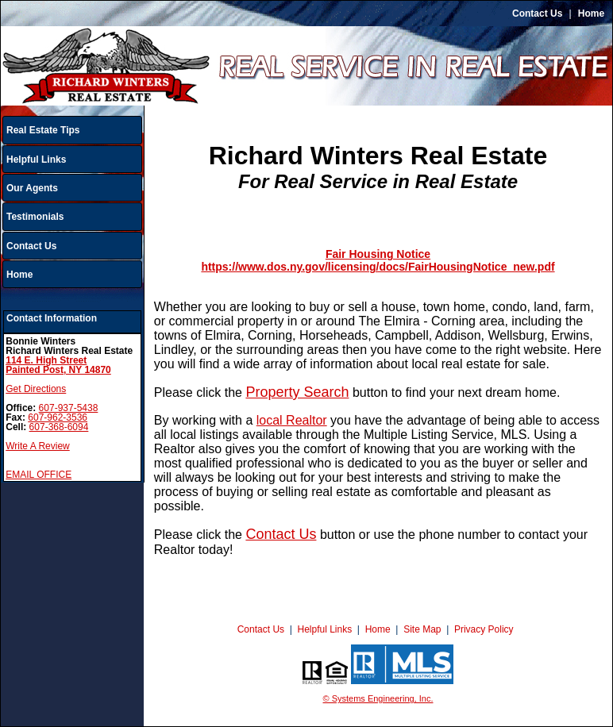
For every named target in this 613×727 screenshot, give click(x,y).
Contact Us (537, 13)
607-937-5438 (68, 408)
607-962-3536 (57, 417)
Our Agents (32, 188)
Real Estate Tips (42, 130)
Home (591, 13)
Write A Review (37, 446)
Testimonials (35, 216)
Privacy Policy (484, 629)
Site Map (422, 629)
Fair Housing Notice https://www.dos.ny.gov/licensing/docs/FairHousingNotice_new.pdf (377, 260)
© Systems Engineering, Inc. (378, 698)
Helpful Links (36, 159)
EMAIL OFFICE (38, 474)
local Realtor (291, 420)
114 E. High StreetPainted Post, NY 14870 (58, 365)
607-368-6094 (59, 427)
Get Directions (36, 388)
